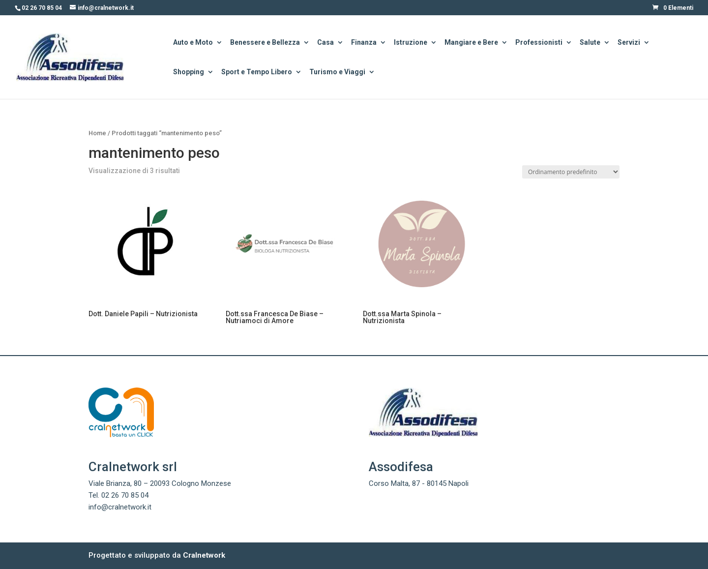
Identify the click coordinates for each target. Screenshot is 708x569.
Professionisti (538, 43)
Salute (590, 43)
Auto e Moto (193, 43)
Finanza (364, 43)
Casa (325, 43)
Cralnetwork (204, 555)
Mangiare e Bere (471, 43)
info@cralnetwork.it (119, 507)
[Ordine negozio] (571, 172)
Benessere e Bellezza (265, 43)
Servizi (629, 43)
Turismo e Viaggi (337, 72)
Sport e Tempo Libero (256, 72)
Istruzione (410, 43)
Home (97, 133)
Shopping (188, 72)
